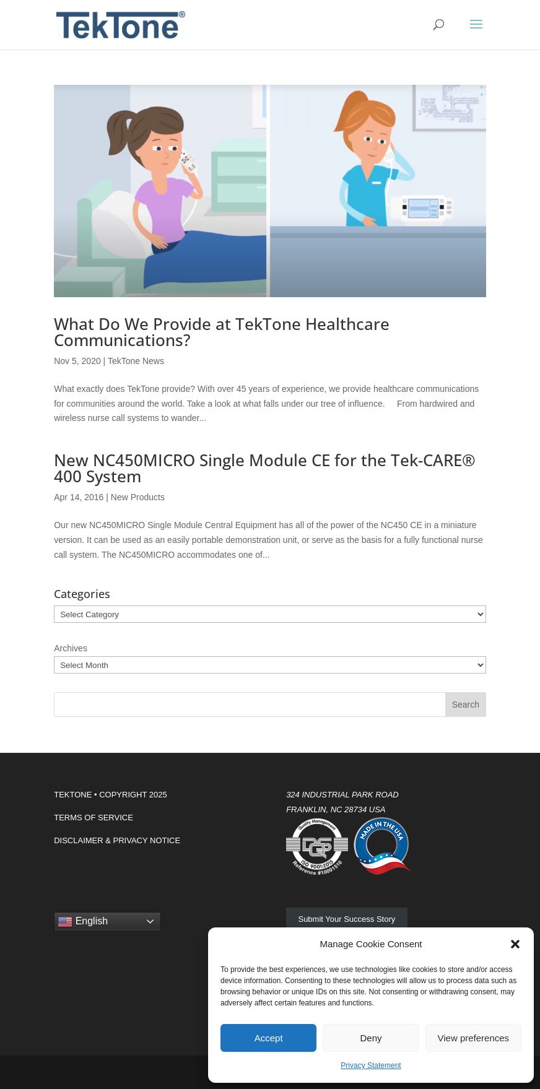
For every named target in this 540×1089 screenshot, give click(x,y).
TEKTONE (73, 794)
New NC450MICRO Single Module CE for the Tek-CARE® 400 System (265, 468)
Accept (269, 1038)
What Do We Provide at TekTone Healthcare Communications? (222, 332)
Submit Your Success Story (346, 919)
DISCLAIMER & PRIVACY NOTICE (117, 840)
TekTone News (136, 361)
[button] (515, 944)
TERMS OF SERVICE (93, 817)
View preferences (474, 1038)
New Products (138, 497)
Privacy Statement (371, 1065)
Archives (70, 648)
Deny (370, 1038)
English (83, 921)
